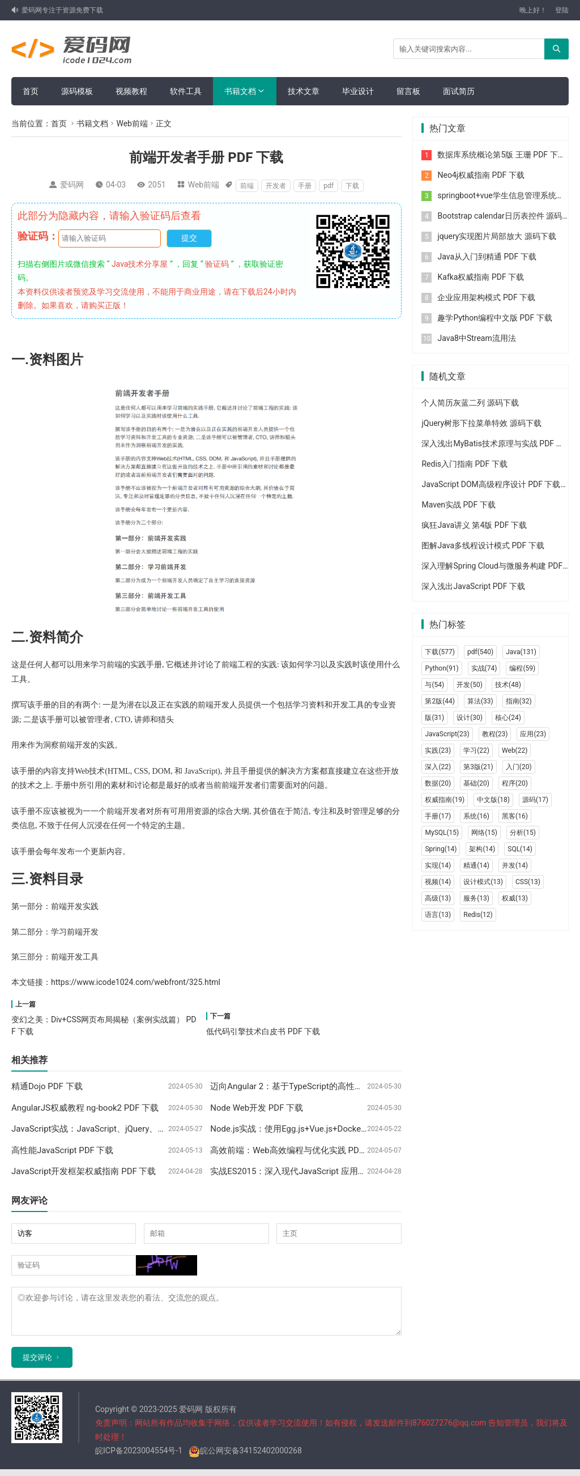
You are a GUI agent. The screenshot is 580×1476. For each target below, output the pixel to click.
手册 (305, 186)
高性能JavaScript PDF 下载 (62, 1150)
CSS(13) (527, 882)
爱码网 (72, 184)
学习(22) (476, 750)
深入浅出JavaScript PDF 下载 (472, 586)
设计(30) (470, 718)
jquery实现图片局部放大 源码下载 (496, 236)
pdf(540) (480, 652)
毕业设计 (358, 91)
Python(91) (441, 668)
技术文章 (303, 91)
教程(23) (495, 734)
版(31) (434, 718)
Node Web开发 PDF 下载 (256, 1108)
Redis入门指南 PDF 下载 (464, 463)
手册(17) (438, 816)
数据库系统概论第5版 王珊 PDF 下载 (501, 154)
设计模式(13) (483, 882)
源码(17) (535, 800)
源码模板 (77, 91)
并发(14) (515, 865)
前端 (247, 186)
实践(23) (438, 750)
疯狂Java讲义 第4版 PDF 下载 (474, 525)
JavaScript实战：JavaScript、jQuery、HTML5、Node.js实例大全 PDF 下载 (152, 1129)
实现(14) (438, 865)
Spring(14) (441, 849)
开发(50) (470, 685)
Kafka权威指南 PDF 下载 (480, 276)
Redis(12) (477, 915)
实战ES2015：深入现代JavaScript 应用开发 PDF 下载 (310, 1171)
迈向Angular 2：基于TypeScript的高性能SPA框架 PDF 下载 (321, 1086)
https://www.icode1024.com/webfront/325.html (135, 982)
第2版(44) (440, 701)
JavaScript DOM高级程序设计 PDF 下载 (490, 484)
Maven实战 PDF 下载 (458, 504)
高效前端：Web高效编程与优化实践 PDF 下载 (296, 1150)
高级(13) (438, 898)
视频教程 (131, 91)
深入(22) (438, 767)
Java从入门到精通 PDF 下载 (486, 256)
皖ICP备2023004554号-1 (138, 1457)
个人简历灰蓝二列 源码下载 (469, 402)
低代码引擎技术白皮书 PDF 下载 (263, 1031)
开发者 (276, 186)
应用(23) (533, 734)
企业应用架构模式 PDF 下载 (486, 297)
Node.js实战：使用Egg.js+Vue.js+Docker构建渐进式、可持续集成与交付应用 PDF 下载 (373, 1129)
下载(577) (440, 652)
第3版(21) (478, 767)
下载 (352, 186)
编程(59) (522, 668)
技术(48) (508, 685)
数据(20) (438, 783)
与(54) (434, 685)
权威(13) (515, 898)
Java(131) (521, 652)
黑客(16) (515, 816)
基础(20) (476, 783)
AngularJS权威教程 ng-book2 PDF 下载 (85, 1108)
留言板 (408, 91)
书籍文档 (240, 91)
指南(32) (519, 701)
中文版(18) (493, 800)
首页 (31, 91)
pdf (328, 186)
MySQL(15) (442, 833)
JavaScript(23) (447, 734)
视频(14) (438, 882)
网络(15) (484, 833)
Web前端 (132, 123)
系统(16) (476, 816)
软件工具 (186, 91)
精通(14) (476, 865)
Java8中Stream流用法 (476, 338)
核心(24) (508, 718)
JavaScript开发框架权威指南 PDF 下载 (83, 1171)
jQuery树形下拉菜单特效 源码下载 (481, 423)
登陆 (562, 10)
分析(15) (523, 833)
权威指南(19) (444, 800)
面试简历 (459, 91)
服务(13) (476, 898)
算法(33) (480, 701)
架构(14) (482, 849)
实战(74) (484, 668)
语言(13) (438, 915)
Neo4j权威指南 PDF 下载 (480, 175)
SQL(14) (520, 849)
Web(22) (514, 750)
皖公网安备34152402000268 (245, 1457)
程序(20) (515, 783)
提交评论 (37, 1364)
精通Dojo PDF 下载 (47, 1086)
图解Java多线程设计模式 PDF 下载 (482, 545)
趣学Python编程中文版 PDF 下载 (494, 317)
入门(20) (519, 767)
